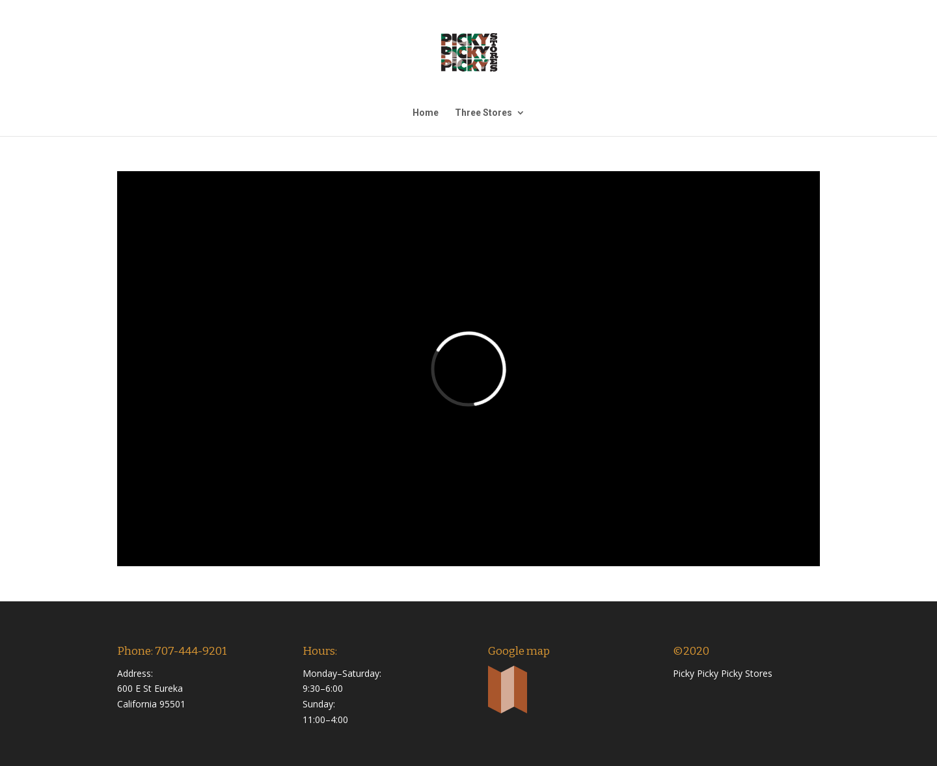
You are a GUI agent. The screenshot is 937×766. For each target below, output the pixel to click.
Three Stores (483, 113)
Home (426, 113)
